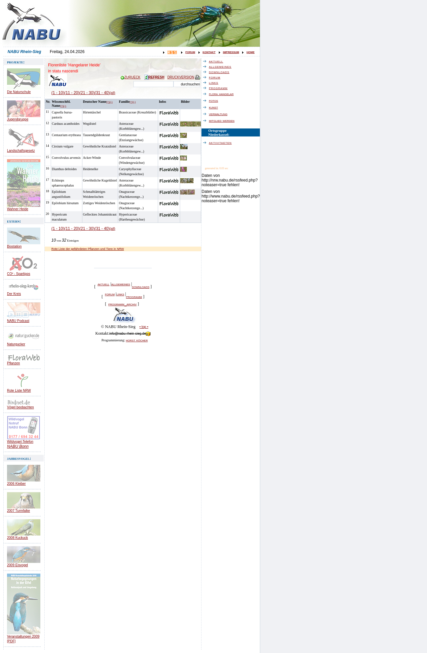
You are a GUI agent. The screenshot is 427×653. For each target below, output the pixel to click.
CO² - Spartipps (18, 274)
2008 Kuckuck (17, 538)
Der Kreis (14, 294)
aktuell (103, 284)
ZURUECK (130, 77)
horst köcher (137, 340)
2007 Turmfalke (18, 511)
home (251, 51)
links (120, 294)
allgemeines (120, 284)
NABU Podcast (18, 321)
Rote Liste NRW (19, 390)
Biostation (14, 246)
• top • (143, 327)
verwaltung (220, 113)
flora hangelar (223, 93)
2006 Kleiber (16, 483)
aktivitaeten (222, 142)
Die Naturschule (19, 92)
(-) (64, 105)
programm (134, 296)
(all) (112, 93)
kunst (215, 107)
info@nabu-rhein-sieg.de (130, 333)
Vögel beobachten (20, 407)
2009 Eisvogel (17, 565)
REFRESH (154, 77)
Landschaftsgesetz (21, 150)
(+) (61, 105)
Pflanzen (13, 363)
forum (190, 51)
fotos (215, 100)
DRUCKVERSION (184, 77)
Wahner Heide (17, 209)
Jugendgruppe (17, 119)
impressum (231, 51)
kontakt (209, 51)
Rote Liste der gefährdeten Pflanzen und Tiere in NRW (87, 249)
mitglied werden (223, 120)
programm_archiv (122, 304)
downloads (140, 286)
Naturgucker (16, 344)
